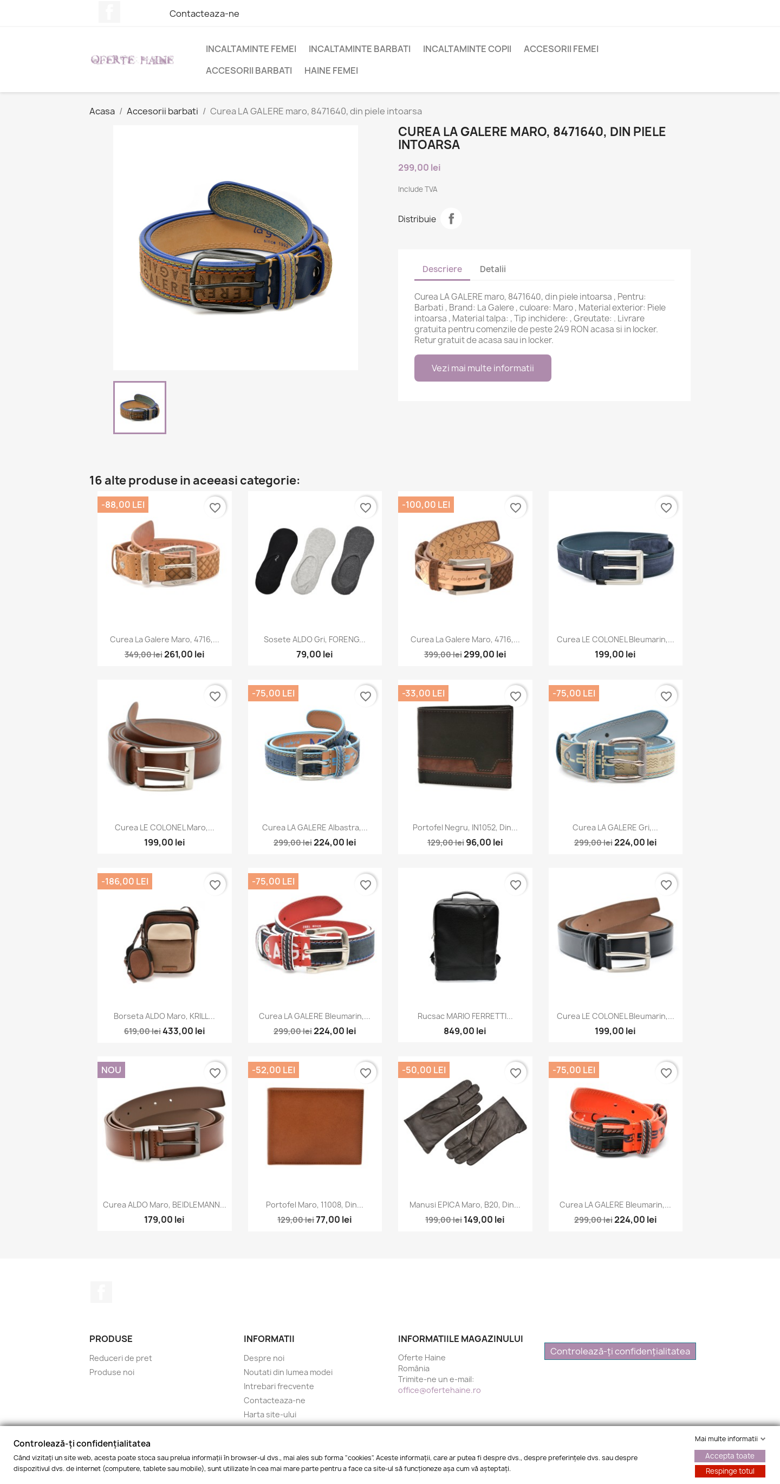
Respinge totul (730, 1471)
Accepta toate (730, 1456)
